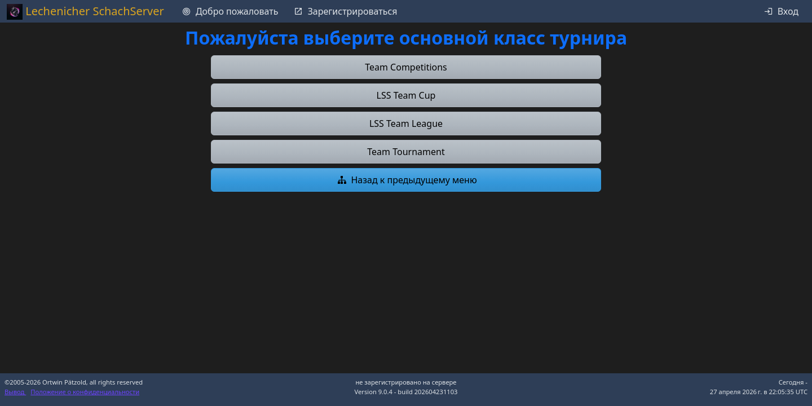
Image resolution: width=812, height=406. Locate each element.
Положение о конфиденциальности (84, 391)
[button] (406, 67)
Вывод (15, 391)
